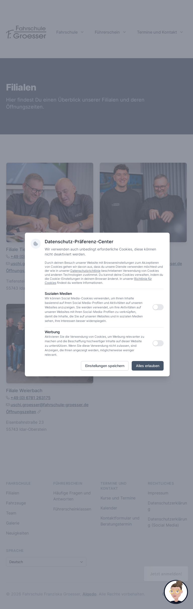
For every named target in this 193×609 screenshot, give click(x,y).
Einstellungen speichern (104, 366)
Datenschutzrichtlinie (86, 271)
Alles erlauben (147, 366)
